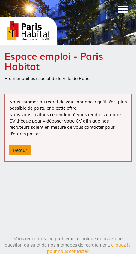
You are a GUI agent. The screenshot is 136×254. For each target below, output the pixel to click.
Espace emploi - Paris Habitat (53, 61)
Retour (20, 150)
